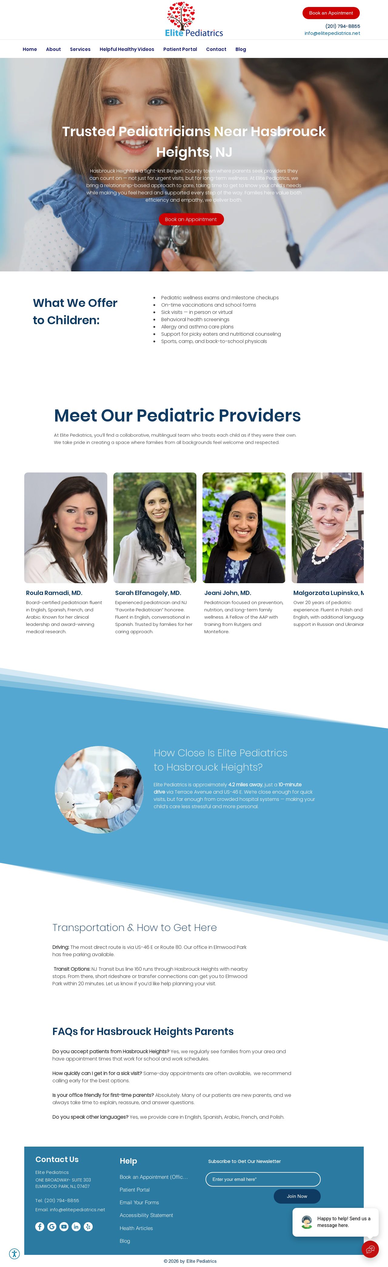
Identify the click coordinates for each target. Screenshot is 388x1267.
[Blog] (154, 1240)
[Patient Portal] (154, 1189)
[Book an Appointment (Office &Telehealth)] (154, 1176)
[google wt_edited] (51, 1226)
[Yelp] (88, 1226)
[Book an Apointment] (331, 13)
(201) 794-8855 (61, 1200)
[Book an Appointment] (191, 219)
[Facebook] (39, 1226)
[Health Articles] (154, 1228)
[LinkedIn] (76, 1226)
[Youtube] (64, 1226)
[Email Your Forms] (154, 1202)
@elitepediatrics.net (82, 1209)
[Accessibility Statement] (154, 1214)
